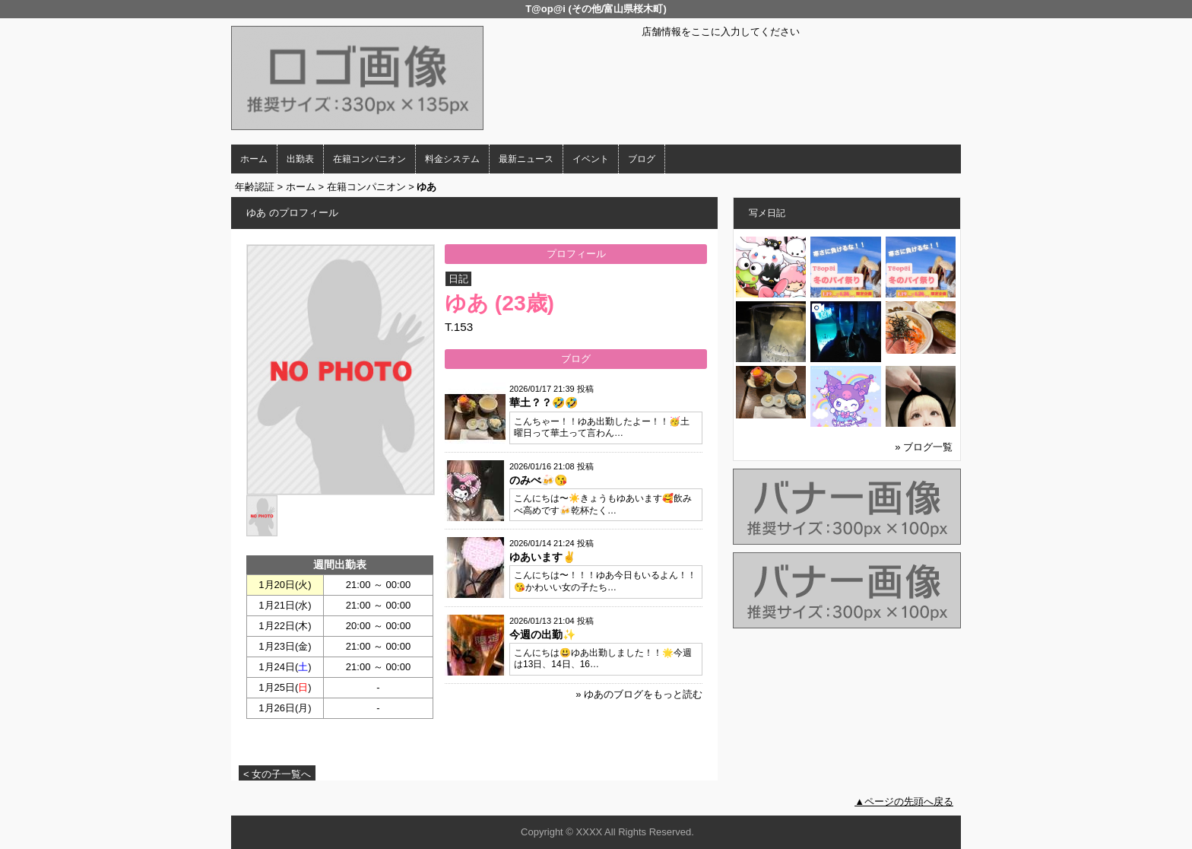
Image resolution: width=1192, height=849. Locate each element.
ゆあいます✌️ (542, 557)
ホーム (254, 159)
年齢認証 (254, 186)
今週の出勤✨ (542, 634)
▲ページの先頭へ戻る (903, 801)
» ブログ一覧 (924, 447)
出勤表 (300, 159)
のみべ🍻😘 (538, 480)
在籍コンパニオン (369, 159)
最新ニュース (526, 159)
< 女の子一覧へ (277, 774)
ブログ (641, 159)
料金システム (452, 159)
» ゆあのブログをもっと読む (638, 694)
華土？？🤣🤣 (543, 402)
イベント (590, 159)
